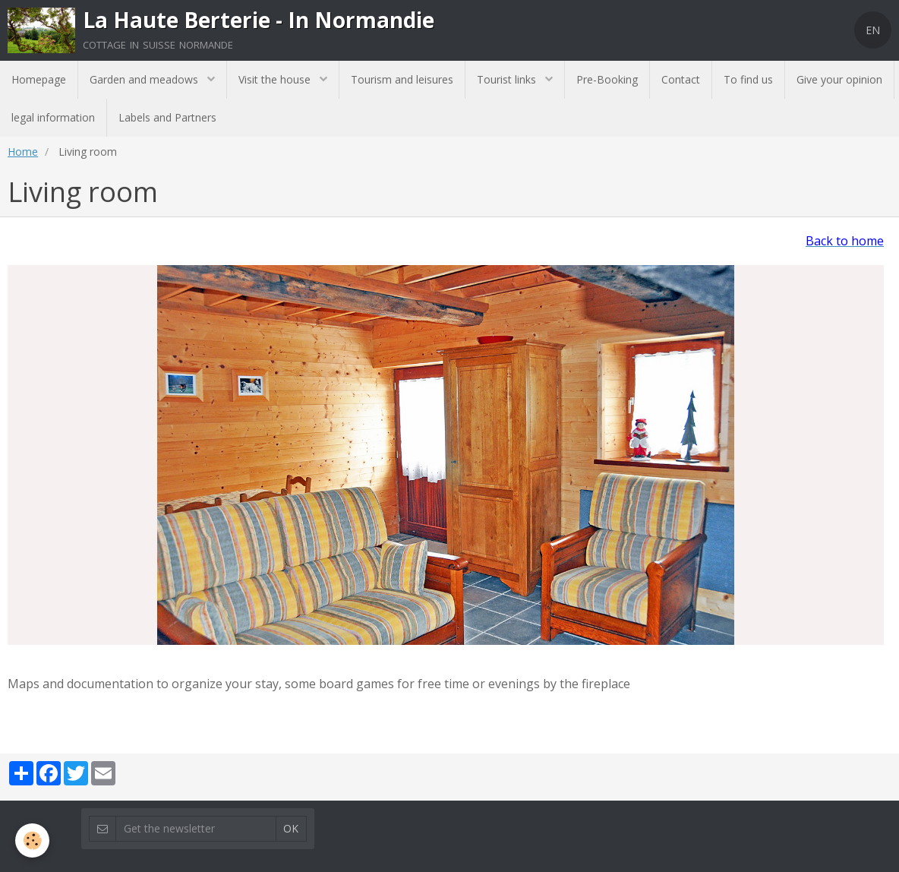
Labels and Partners (167, 117)
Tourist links (508, 79)
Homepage (38, 79)
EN (873, 30)
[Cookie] (32, 840)
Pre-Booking (607, 79)
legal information (53, 117)
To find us (748, 79)
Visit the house (276, 79)
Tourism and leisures (402, 79)
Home (23, 151)
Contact (680, 79)
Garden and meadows (145, 79)
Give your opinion (839, 79)
